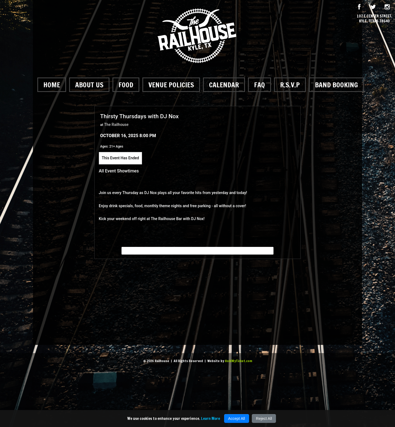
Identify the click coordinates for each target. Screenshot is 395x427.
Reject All (264, 418)
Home (51, 85)
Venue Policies (171, 85)
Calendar (224, 85)
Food (126, 85)
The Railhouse (116, 124)
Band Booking (336, 85)
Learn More (210, 418)
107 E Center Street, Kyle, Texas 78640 (374, 19)
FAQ (259, 85)
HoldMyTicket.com (238, 361)
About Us (89, 85)
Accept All (236, 418)
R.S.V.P (290, 85)
